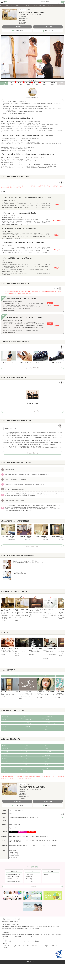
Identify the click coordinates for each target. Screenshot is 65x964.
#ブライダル (25, 840)
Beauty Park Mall (16, 946)
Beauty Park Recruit (52, 946)
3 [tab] (33, 80)
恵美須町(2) (47, 755)
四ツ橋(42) (26, 745)
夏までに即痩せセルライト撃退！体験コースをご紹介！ (19, 881)
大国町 (25, 764)
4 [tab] (35, 80)
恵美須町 (32, 926)
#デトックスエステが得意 (15, 841)
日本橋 (7, 921)
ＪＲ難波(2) (26, 758)
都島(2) (46, 729)
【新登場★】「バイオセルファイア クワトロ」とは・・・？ (21, 878)
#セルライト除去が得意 (52, 840)
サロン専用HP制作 (6, 941)
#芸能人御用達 (12, 845)
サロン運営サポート (36, 941)
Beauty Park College (26, 946)
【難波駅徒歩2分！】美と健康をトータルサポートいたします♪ (22, 617)
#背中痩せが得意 (21, 845)
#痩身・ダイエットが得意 (15, 840)
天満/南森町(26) (27, 719)
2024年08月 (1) (29, 878)
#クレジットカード (30, 836)
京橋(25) (4, 723)
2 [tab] (31, 80)
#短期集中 (54, 845)
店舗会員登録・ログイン (8, 936)
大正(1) (46, 761)
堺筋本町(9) (5, 751)
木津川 (16, 921)
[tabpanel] (32, 57)
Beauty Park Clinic (6, 946)
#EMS (37, 836)
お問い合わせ (58, 934)
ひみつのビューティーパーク (39, 946)
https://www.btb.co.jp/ (14, 828)
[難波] (16, 620)
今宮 (25, 768)
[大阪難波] (3, 620)
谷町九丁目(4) (27, 755)
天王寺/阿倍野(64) (49, 716)
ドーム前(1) (47, 758)
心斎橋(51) (4, 745)
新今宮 (46, 764)
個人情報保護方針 (11, 934)
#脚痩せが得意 (42, 840)
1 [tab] (30, 80)
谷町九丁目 (28, 928)
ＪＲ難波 (12, 926)
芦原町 (4, 771)
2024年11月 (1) (29, 874)
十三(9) (46, 726)
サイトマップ (31, 936)
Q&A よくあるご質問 (49, 934)
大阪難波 (7, 926)
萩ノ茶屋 (37, 928)
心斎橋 (11, 921)
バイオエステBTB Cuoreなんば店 (17, 810)
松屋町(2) (4, 758)
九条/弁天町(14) (27, 723)
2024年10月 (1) (29, 876)
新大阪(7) (26, 729)
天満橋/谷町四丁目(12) (50, 723)
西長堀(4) (4, 755)
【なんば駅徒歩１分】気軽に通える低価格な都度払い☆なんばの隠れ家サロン (7, 617)
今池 (32, 928)
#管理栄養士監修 (44, 836)
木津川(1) (4, 761)
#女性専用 (19, 836)
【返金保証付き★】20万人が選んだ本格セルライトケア (19, 874)
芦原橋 (25, 771)
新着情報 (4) (47, 874)
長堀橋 (57, 926)
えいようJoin (5, 947)
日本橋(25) (47, 719)
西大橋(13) (26, 748)
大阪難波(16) (5, 748)
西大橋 (18, 928)
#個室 (14, 836)
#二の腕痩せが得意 (33, 840)
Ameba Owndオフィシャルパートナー (21, 941)
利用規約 (19, 934)
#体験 (10, 836)
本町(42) (4, 719)
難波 (3, 926)
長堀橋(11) (47, 748)
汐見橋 (4, 768)
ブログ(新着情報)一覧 (32, 886)
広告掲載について (38, 934)
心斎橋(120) (5, 716)
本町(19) (46, 745)
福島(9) (4, 729)
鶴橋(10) (4, 726)
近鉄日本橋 (18, 926)
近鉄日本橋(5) (48, 751)
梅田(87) (25, 716)
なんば (3, 921)
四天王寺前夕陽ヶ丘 (7, 764)
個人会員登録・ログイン (21, 936)
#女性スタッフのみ (30, 845)
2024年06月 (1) (29, 881)
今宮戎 (46, 768)
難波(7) (25, 751)
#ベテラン (49, 845)
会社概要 (4, 934)
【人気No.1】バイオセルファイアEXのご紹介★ (18, 876)
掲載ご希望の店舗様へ (27, 934)
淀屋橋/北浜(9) (27, 726)
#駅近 (24, 836)
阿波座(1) (26, 761)
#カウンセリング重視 (41, 845)
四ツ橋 (40, 926)
